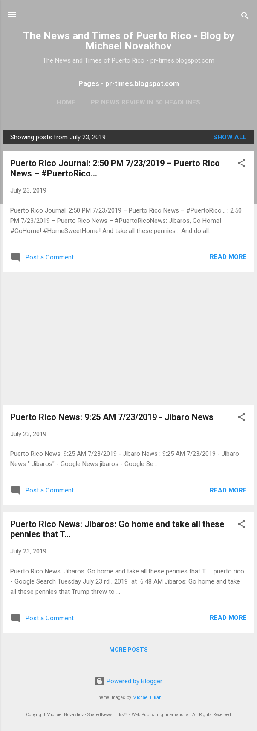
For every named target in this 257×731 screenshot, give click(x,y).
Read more (228, 257)
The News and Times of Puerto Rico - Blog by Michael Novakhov (128, 41)
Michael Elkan (147, 697)
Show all (230, 137)
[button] (242, 164)
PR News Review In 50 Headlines (145, 102)
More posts (128, 649)
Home (66, 102)
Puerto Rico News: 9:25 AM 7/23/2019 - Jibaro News (112, 417)
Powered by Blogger (128, 681)
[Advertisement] (128, 338)
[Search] (245, 17)
